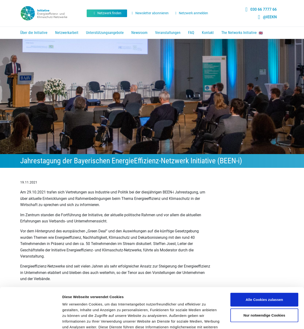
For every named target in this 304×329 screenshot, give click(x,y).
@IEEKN (270, 17)
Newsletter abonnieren (149, 13)
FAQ (191, 32)
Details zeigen (253, 320)
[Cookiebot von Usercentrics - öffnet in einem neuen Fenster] (31, 319)
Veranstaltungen (167, 32)
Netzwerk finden (107, 13)
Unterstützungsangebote (105, 32)
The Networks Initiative (242, 32)
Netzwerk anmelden (191, 13)
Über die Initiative (34, 32)
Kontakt (208, 32)
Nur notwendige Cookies (264, 277)
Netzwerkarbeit (66, 32)
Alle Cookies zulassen (264, 261)
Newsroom (139, 32)
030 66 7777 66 (263, 9)
